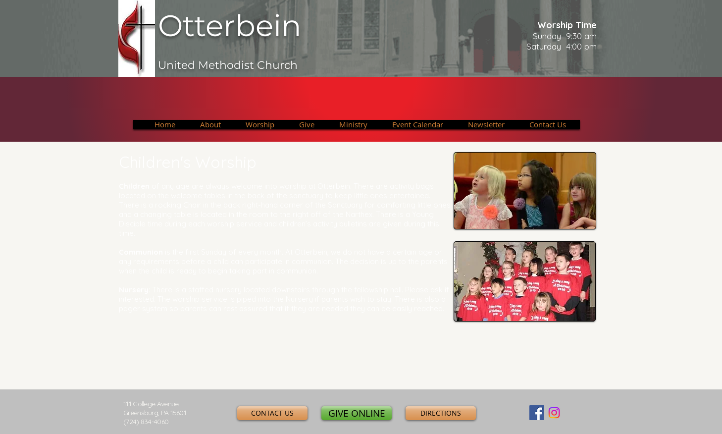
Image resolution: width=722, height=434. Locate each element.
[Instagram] (554, 412)
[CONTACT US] (272, 413)
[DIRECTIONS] (441, 413)
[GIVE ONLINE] (356, 413)
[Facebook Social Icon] (536, 412)
